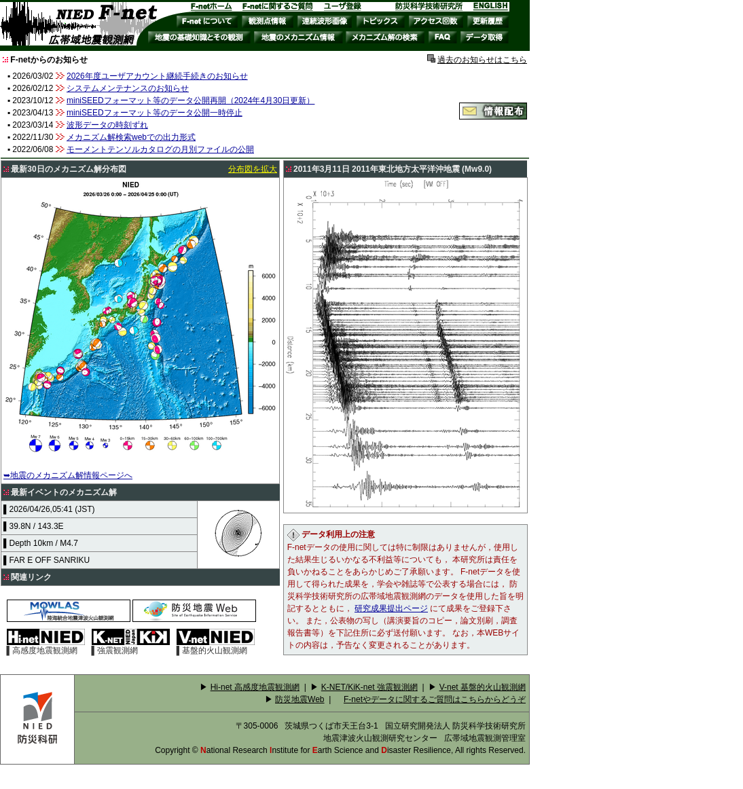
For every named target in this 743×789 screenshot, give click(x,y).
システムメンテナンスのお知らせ (128, 88)
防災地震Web (299, 699)
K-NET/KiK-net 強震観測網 (369, 687)
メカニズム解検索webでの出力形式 (131, 137)
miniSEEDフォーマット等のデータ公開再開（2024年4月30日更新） (190, 100)
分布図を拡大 (252, 169)
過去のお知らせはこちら (482, 60)
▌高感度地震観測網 (46, 646)
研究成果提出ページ (391, 608)
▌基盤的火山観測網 (216, 646)
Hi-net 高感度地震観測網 (255, 687)
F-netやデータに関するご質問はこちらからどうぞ (435, 699)
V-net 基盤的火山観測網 (482, 687)
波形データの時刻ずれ (107, 125)
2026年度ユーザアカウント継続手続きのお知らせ (157, 76)
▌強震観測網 (131, 646)
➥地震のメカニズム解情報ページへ (67, 475)
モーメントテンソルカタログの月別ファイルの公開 (160, 149)
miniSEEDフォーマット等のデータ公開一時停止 (154, 112)
